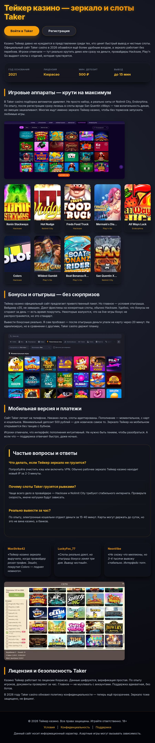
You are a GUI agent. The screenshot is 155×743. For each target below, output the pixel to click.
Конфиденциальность (75, 727)
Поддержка (103, 727)
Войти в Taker (22, 31)
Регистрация (59, 31)
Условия (49, 727)
